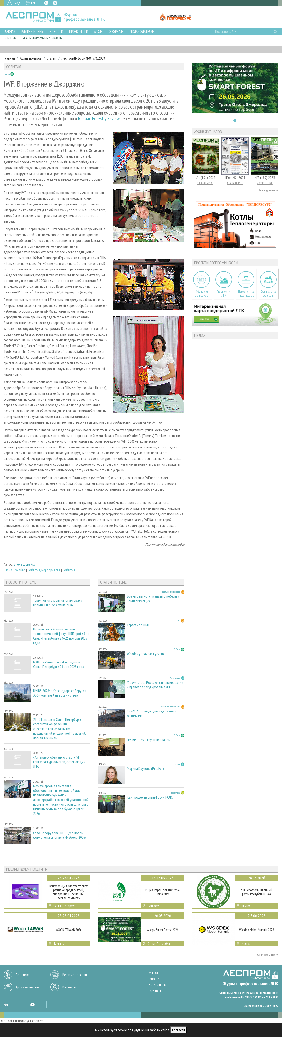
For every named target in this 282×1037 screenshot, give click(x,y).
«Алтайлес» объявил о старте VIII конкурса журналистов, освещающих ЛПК (59, 762)
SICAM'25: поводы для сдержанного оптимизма (152, 713)
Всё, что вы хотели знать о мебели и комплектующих (153, 598)
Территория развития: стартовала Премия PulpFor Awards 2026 (57, 602)
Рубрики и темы (32, 31)
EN (33, 2)
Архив (98, 31)
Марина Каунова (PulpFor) (145, 768)
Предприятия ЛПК (223, 293)
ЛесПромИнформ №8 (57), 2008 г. (85, 58)
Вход (16, 2)
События (10, 38)
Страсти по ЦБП (138, 625)
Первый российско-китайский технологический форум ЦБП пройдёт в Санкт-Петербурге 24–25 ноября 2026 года (61, 636)
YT (32, 1004)
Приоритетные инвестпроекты (246, 293)
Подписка (22, 974)
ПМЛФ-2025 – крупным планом (148, 740)
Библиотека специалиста (201, 293)
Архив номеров (31, 58)
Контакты (69, 987)
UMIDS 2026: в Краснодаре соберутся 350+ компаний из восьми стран (59, 693)
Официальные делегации (268, 293)
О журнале (116, 31)
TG (55, 3)
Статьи (52, 58)
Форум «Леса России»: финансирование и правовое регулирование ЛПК (155, 684)
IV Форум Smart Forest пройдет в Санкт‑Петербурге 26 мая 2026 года (58, 664)
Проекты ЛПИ (78, 31)
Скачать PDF (205, 183)
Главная (9, 31)
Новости (56, 31)
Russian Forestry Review (99, 118)
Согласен (178, 1029)
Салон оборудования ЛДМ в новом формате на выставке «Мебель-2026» (59, 835)
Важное (153, 973)
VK (46, 3)
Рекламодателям (142, 31)
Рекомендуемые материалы (42, 38)
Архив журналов (27, 987)
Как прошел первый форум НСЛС (150, 797)
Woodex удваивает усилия (146, 653)
